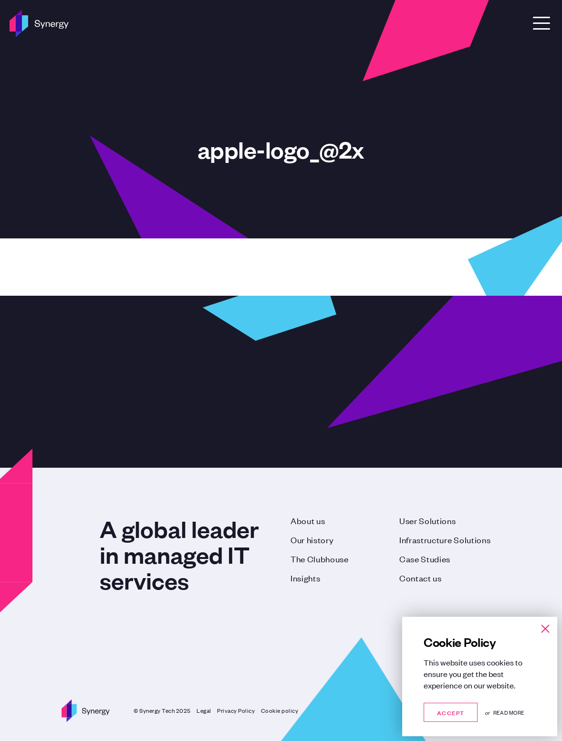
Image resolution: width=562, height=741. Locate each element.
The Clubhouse (320, 558)
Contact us (420, 577)
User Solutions (427, 520)
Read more (508, 712)
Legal (204, 710)
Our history (312, 539)
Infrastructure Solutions (444, 539)
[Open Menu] (541, 23)
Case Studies (424, 558)
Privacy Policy (236, 710)
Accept (450, 712)
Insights (305, 577)
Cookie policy (280, 710)
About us (308, 520)
